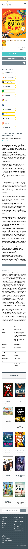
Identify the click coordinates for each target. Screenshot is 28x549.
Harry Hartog (8, 82)
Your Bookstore (9, 77)
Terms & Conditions (18, 524)
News (3, 527)
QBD (6, 100)
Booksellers (4, 519)
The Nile (7, 123)
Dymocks (7, 95)
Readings (7, 86)
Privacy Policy (17, 526)
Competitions (4, 517)
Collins (7, 105)
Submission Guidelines (18, 517)
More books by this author (14, 265)
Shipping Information (6, 538)
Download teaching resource (12, 63)
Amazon (7, 118)
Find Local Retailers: (7, 69)
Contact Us (16, 519)
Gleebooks (8, 109)
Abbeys (7, 114)
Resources (4, 523)
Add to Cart (12, 54)
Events (3, 525)
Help (3, 542)
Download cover (12, 58)
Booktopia (8, 91)
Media (3, 521)
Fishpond (7, 127)
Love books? (5, 510)
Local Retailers (9, 73)
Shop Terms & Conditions (7, 540)
